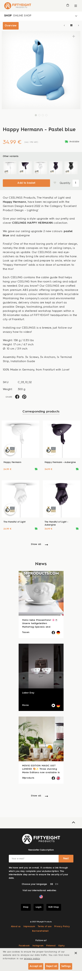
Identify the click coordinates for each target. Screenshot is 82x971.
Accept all (36, 966)
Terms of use (44, 927)
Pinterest (50, 946)
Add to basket (26, 183)
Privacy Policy (62, 927)
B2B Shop (53, 907)
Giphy (61, 946)
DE (51, 884)
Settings (66, 966)
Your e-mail (18, 859)
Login (39, 907)
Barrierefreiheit (40, 931)
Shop (25, 907)
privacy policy (32, 959)
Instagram (38, 946)
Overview (11, 25)
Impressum (29, 927)
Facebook (24, 946)
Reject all (51, 966)
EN (56, 884)
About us (16, 927)
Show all (36, 544)
